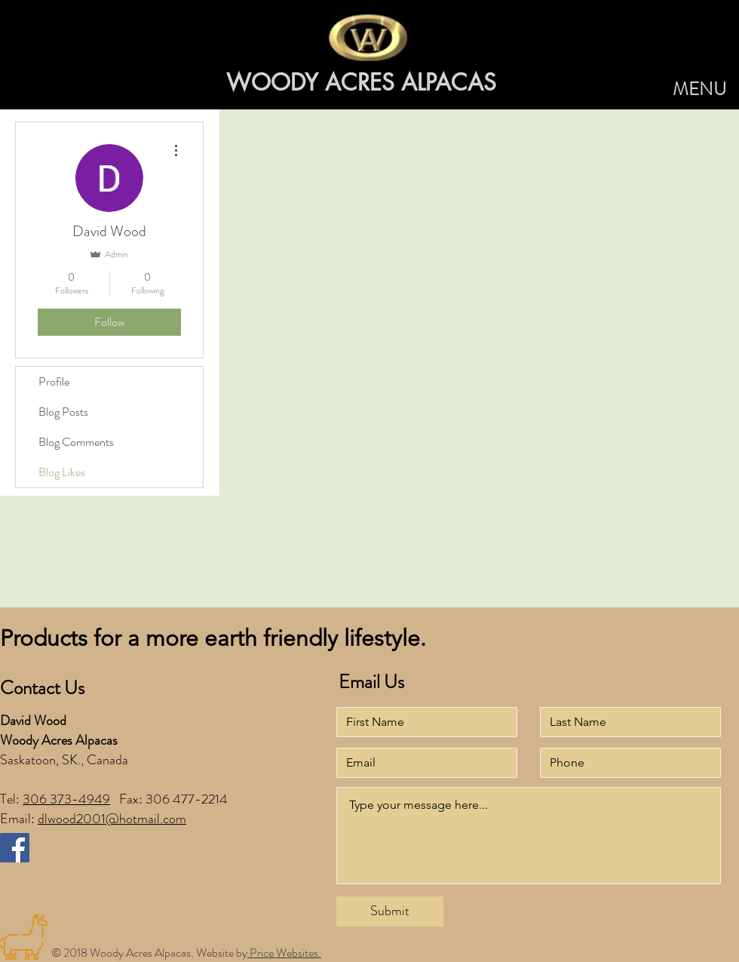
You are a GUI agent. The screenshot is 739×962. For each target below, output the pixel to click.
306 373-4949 (66, 799)
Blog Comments (76, 441)
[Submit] (389, 911)
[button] (699, 90)
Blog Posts (63, 411)
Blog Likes (61, 472)
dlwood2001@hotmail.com (112, 818)
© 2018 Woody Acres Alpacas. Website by (149, 952)
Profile (53, 381)
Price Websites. (284, 952)
